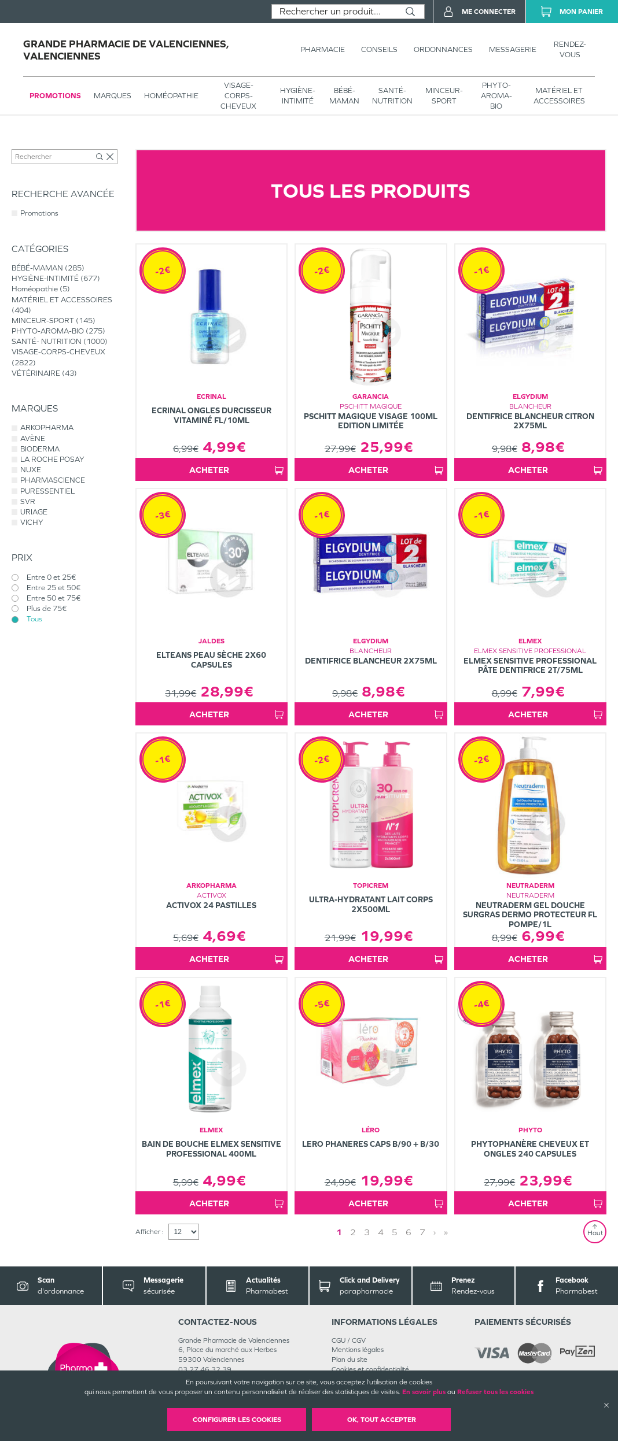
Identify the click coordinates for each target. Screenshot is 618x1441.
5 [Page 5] (395, 1232)
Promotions (55, 95)
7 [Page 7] (422, 1232)
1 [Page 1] (339, 1232)
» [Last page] (446, 1232)
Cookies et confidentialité (370, 1369)
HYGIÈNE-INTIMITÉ (297, 95)
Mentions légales (358, 1350)
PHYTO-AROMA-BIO (496, 95)
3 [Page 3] (367, 1232)
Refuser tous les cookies (495, 1392)
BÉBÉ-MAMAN (344, 95)
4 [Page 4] (381, 1232)
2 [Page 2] (353, 1232)
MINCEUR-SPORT (444, 95)
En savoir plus (424, 1392)
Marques (112, 95)
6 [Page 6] (408, 1232)
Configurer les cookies (237, 1420)
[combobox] (334, 11)
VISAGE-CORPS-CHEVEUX (238, 95)
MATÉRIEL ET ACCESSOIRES (559, 95)
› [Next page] (434, 1232)
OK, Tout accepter (381, 1420)
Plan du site (349, 1359)
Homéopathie (171, 95)
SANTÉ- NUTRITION (392, 95)
